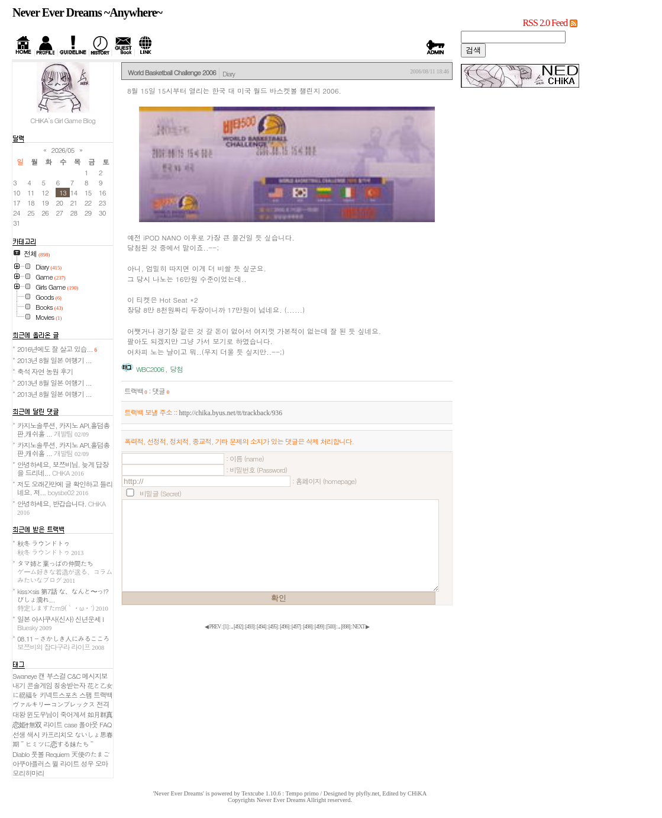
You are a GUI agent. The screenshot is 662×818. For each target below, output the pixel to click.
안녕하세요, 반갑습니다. (61, 507)
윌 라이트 (65, 763)
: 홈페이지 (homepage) (324, 481)
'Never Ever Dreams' (178, 793)
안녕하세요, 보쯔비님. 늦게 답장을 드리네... (62, 468)
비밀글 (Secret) (160, 493)
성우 (87, 763)
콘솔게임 (39, 685)
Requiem (58, 754)
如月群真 (99, 714)
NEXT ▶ (361, 627)
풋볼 (37, 754)
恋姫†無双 (26, 724)
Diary (228, 73)
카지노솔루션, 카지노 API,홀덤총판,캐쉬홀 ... (63, 429)
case (70, 724)
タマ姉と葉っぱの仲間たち (64, 572)
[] (225, 627)
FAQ (105, 724)
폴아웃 (88, 724)
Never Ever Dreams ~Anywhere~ (87, 12)
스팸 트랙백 (95, 695)
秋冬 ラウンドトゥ (50, 547)
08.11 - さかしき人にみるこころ (63, 643)
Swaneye (24, 676)
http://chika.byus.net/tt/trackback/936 (230, 413)
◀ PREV (213, 627)
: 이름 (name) (245, 458)
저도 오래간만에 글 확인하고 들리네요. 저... (64, 488)
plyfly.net (367, 793)
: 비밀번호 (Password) (256, 469)
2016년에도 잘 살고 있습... (57, 349)
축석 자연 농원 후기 (45, 371)
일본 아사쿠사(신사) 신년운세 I (60, 623)
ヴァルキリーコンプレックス (53, 704)
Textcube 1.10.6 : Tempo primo (280, 793)
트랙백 (135, 391)
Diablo (21, 754)
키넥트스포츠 (58, 695)
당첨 (176, 369)
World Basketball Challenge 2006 (172, 72)
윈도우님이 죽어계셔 (56, 714)
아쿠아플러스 (31, 763)
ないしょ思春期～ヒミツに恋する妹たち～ (62, 739)
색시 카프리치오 (50, 734)
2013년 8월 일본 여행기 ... (54, 360)
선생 (18, 734)
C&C (73, 676)
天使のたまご (90, 754)
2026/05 (63, 150)
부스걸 (56, 676)
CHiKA (417, 793)
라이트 (52, 724)
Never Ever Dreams (281, 800)
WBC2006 (150, 369)
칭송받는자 (69, 685)
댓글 (160, 391)
